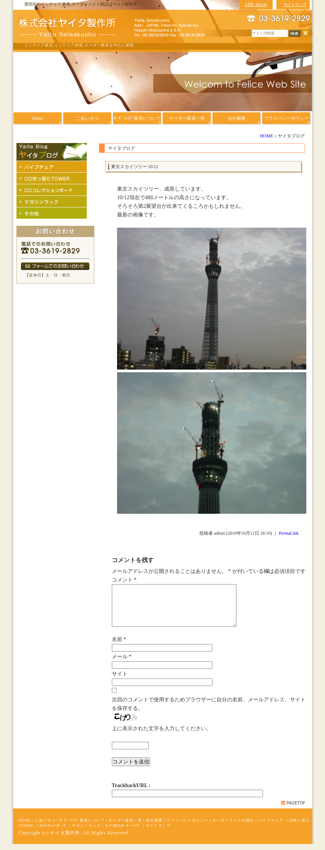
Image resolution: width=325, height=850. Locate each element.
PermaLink (288, 533)
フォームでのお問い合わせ (55, 266)
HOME (266, 136)
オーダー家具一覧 (125, 826)
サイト (120, 680)
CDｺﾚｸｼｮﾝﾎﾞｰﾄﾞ (52, 831)
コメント (124, 580)
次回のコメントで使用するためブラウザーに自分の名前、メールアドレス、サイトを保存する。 (209, 709)
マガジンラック (86, 831)
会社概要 (154, 826)
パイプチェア (270, 826)
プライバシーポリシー (187, 826)
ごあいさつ (45, 826)
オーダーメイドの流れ (233, 826)
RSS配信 (305, 33)
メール (122, 662)
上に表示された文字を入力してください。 (161, 734)
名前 (119, 645)
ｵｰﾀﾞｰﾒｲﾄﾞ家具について (82, 826)
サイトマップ (158, 831)
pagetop (293, 809)
